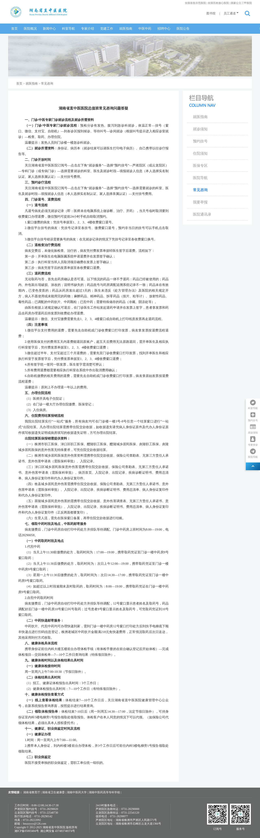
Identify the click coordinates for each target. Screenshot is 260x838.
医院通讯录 (202, 214)
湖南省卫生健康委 (54, 792)
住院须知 (200, 153)
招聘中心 (163, 28)
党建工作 (106, 28)
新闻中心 (49, 28)
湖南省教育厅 (32, 792)
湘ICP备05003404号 (26, 831)
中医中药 (144, 28)
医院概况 (30, 28)
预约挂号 (200, 141)
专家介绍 (87, 28)
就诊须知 (200, 129)
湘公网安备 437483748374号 (57, 831)
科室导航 (68, 28)
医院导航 (200, 178)
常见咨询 (47, 83)
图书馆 (211, 13)
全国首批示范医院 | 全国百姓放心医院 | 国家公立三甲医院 (218, 2)
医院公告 (183, 28)
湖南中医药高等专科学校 (105, 792)
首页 (14, 28)
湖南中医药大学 (77, 792)
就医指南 (125, 28)
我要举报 (200, 202)
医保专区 (200, 166)
